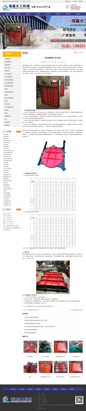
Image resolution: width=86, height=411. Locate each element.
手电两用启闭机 (6, 192)
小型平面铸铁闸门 (9, 76)
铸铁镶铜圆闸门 (8, 61)
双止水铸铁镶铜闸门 (9, 82)
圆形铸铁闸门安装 (7, 156)
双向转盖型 (7, 104)
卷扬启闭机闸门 (6, 186)
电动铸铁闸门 (6, 166)
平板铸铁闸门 (6, 136)
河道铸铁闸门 (6, 170)
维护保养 (48, 14)
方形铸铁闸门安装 (7, 154)
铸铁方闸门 (7, 70)
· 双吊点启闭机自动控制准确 (30, 329)
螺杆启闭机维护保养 (7, 180)
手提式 (6, 95)
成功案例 (58, 14)
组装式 (6, 113)
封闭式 (6, 101)
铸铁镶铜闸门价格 (7, 174)
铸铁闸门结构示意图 (7, 158)
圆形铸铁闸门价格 (7, 176)
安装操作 (38, 14)
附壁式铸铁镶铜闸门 (9, 85)
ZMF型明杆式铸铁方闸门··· (75, 369)
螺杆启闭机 (7, 122)
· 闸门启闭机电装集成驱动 (30, 332)
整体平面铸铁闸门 (60, 369)
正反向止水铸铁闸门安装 (8, 150)
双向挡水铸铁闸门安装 (8, 152)
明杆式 (6, 88)
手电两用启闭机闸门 (9, 92)
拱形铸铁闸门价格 (30, 306)
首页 (77, 52)
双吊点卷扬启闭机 (7, 194)
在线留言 (75, 1)
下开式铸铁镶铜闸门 (9, 107)
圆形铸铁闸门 (6, 138)
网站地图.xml (68, 1)
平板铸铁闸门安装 (7, 204)
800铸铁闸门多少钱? (78, 310)
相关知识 (28, 14)
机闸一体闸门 (8, 67)
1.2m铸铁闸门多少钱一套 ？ (33, 310)
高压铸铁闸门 (8, 64)
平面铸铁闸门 (8, 58)
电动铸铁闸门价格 (7, 202)
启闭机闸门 (5, 182)
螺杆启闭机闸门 (6, 184)
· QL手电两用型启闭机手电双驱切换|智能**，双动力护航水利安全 (39, 326)
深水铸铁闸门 (30, 348)
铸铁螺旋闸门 (8, 116)
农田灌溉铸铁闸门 (7, 196)
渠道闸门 (5, 190)
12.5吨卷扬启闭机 (75, 348)
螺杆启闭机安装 (6, 142)
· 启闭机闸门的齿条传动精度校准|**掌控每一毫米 (35, 320)
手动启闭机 (5, 144)
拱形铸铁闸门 (6, 134)
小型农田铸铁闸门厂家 (45, 369)
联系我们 (81, 1)
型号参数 (18, 14)
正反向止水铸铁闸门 (7, 168)
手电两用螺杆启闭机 (7, 160)
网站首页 (8, 14)
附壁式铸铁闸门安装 (7, 140)
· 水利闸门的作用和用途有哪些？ (31, 317)
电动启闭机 (5, 162)
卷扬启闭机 (7, 125)
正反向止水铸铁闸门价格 (40, 306)
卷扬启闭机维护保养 (7, 188)
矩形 (6, 119)
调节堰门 (7, 110)
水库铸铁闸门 (6, 198)
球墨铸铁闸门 (6, 178)
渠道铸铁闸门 (6, 172)
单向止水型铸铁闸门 (9, 98)
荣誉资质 (68, 14)
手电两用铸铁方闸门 (60, 348)
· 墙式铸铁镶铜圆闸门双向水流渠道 (32, 323)
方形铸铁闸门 (6, 164)
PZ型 (30, 369)
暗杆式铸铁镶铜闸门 (9, 79)
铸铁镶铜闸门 (6, 146)
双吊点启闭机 (6, 148)
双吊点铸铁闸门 (8, 73)
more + (19, 131)
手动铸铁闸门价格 (7, 200)
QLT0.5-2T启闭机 (45, 348)
